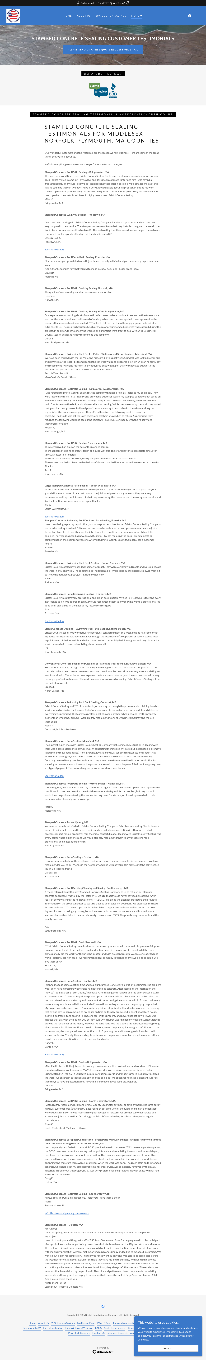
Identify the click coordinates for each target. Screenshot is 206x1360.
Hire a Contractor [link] (53, 1327)
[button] (136, 16)
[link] (13, 15)
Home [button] (32, 1322)
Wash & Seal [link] (104, 1322)
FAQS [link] (98, 1327)
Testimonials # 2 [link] (32, 1327)
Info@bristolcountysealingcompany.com (67, 1213)
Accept (169, 1348)
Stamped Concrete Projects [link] (123, 1332)
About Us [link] (83, 15)
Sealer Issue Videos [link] (114, 1327)
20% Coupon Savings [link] (111, 15)
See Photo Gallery (54, 249)
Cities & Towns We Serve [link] (79, 1327)
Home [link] (68, 15)
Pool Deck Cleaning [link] (79, 1332)
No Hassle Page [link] (85, 1322)
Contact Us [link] (98, 1332)
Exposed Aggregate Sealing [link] (128, 1322)
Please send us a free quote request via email (103, 49)
